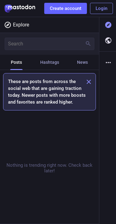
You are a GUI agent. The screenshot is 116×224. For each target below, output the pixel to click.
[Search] (49, 44)
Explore (16, 25)
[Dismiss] (88, 82)
